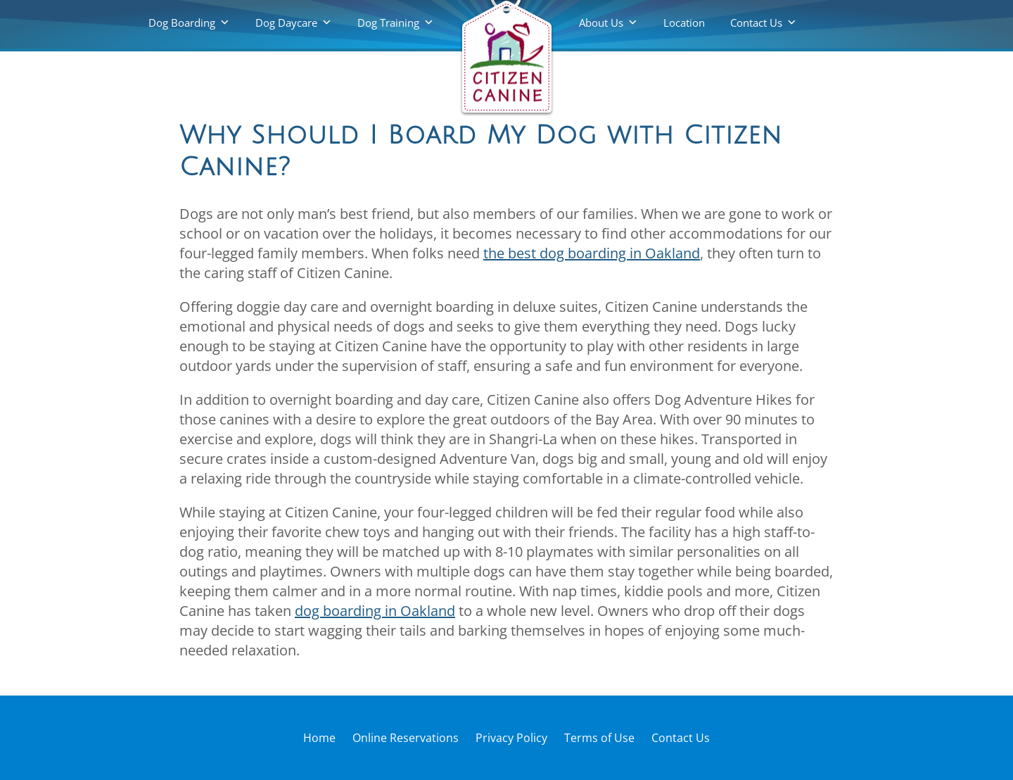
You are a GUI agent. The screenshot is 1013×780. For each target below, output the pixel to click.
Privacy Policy (511, 738)
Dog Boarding (181, 22)
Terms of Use (599, 738)
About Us (601, 22)
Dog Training (388, 22)
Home (319, 738)
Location (684, 22)
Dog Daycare (286, 22)
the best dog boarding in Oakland (591, 253)
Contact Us (756, 22)
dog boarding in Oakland (375, 610)
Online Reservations (405, 738)
